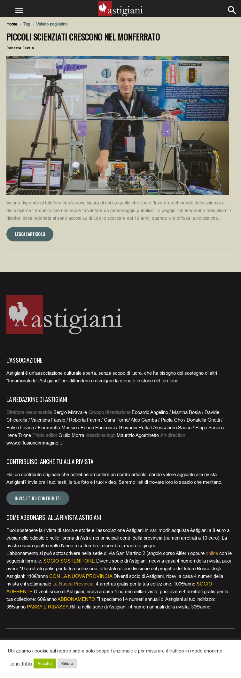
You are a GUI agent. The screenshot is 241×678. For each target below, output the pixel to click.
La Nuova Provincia (72, 584)
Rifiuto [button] (67, 663)
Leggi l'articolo (30, 234)
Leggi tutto (21, 664)
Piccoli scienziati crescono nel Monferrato (83, 37)
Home (11, 24)
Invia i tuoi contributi (38, 498)
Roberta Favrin (20, 47)
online (212, 553)
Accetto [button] (44, 663)
